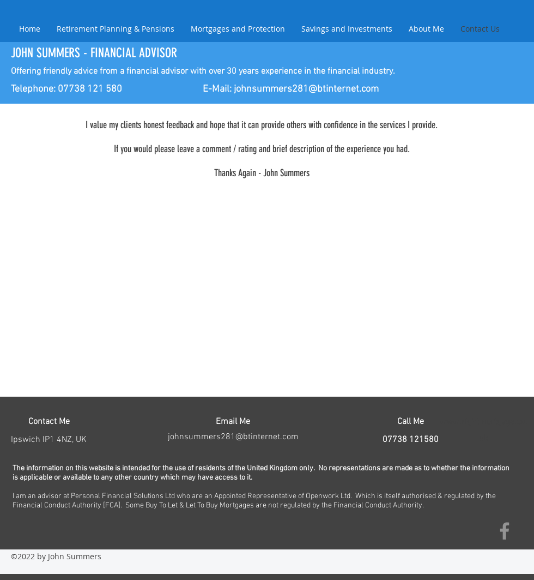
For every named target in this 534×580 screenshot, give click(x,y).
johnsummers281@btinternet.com (306, 89)
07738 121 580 (90, 89)
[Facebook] (504, 530)
